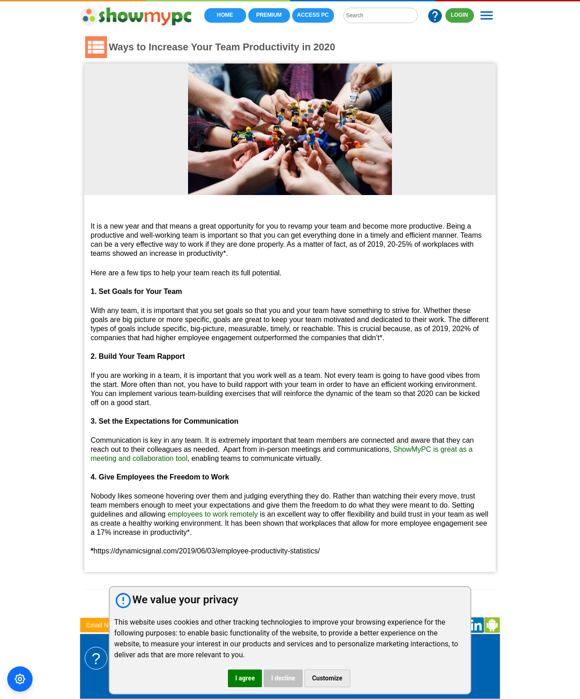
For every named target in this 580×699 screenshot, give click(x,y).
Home (225, 15)
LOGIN (459, 15)
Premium (269, 15)
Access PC (313, 15)
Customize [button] (327, 678)
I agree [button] (245, 678)
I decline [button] (283, 678)
